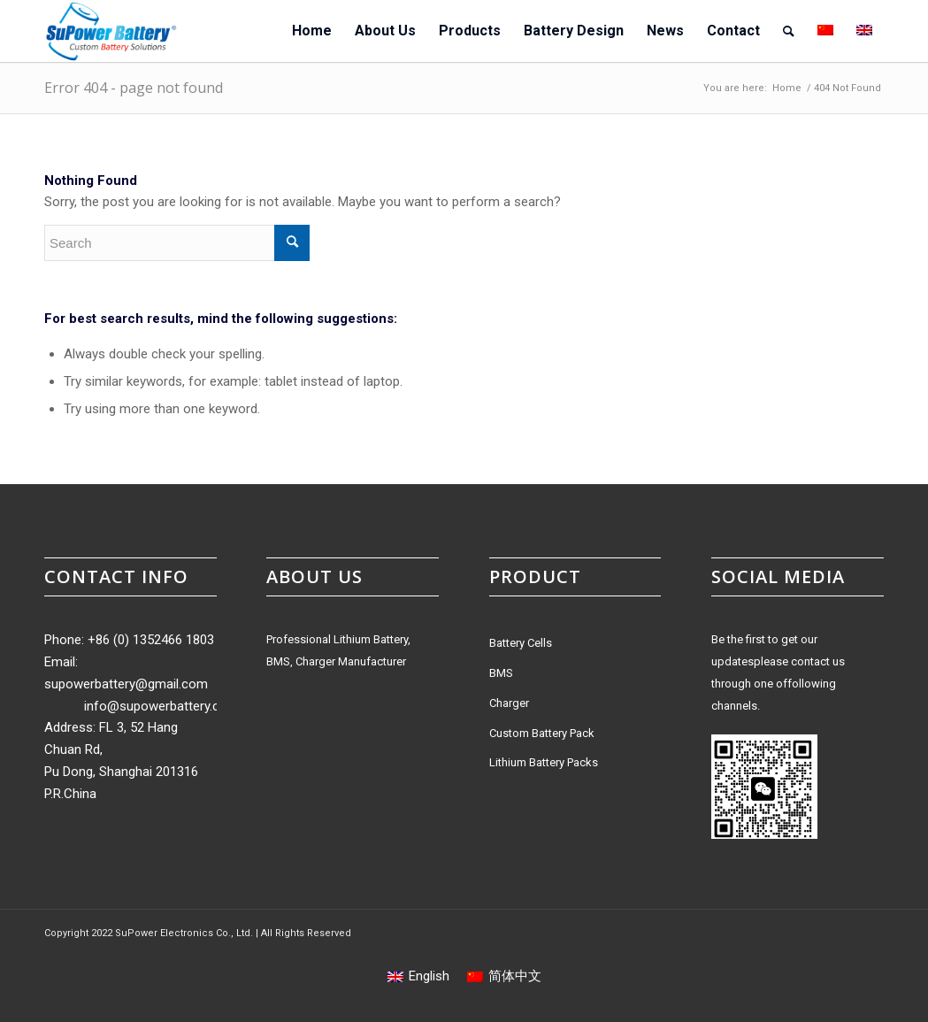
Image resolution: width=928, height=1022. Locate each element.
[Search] (788, 31)
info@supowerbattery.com (161, 706)
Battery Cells (520, 642)
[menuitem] (311, 31)
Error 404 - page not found (133, 87)
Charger (509, 703)
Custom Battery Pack (541, 733)
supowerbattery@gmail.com (126, 684)
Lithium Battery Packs (543, 762)
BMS (501, 673)
